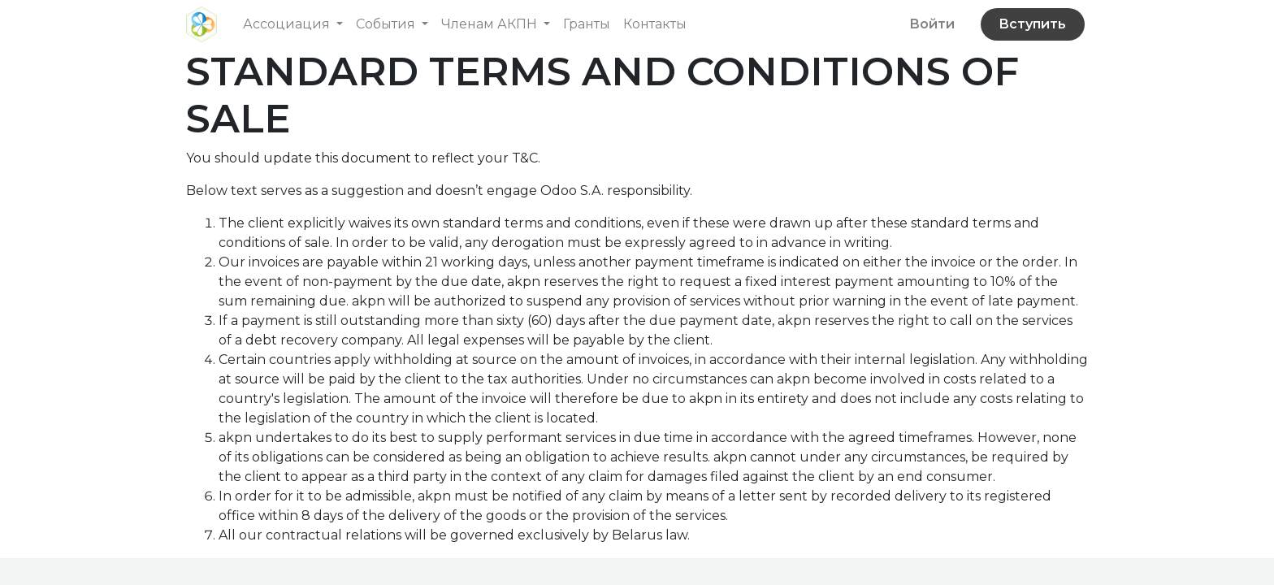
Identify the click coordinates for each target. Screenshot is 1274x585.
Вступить (1032, 24)
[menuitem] (587, 24)
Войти (932, 24)
